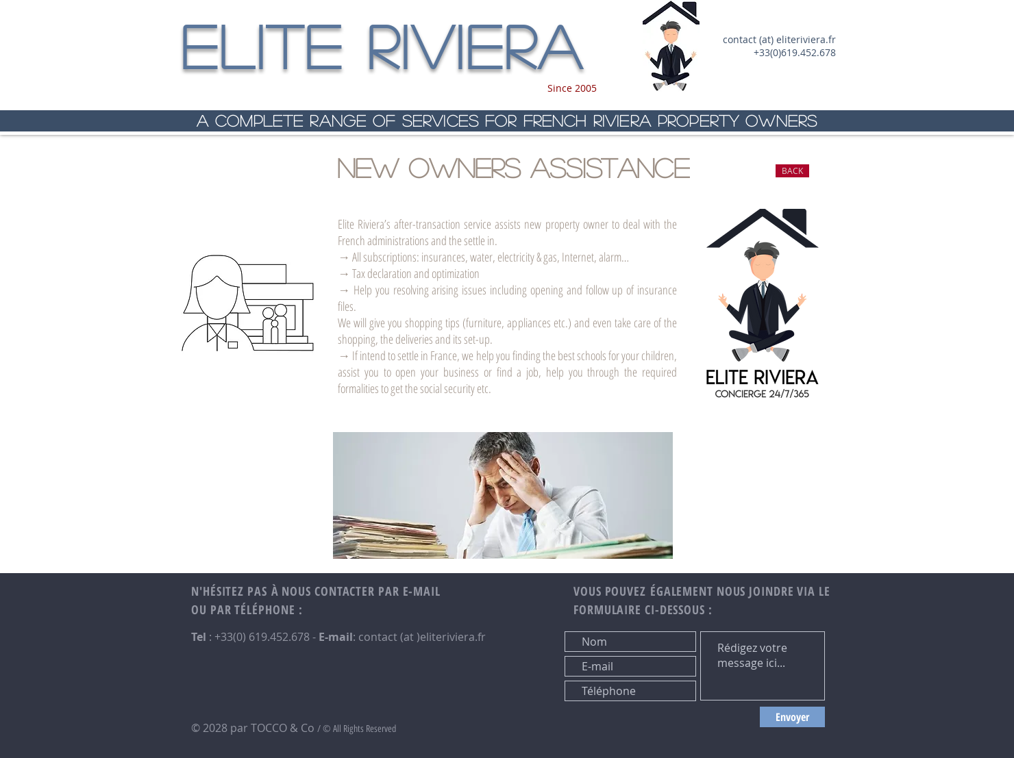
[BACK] (792, 170)
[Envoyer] (792, 717)
